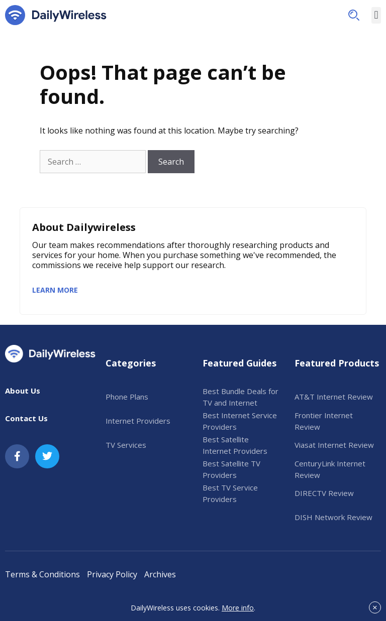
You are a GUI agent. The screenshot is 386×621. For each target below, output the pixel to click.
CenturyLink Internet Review (330, 469)
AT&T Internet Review (334, 397)
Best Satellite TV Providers (231, 469)
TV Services (126, 445)
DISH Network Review (333, 517)
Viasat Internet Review (334, 445)
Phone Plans (127, 397)
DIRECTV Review (324, 493)
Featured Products (337, 363)
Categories (131, 363)
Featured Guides (239, 363)
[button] (354, 15)
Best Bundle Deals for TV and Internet (240, 397)
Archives (160, 574)
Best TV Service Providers (230, 493)
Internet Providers (138, 421)
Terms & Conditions (42, 574)
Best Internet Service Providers (240, 421)
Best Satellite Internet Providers (235, 445)
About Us (22, 391)
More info (238, 607)
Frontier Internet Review (324, 421)
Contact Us (26, 418)
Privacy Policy (112, 574)
